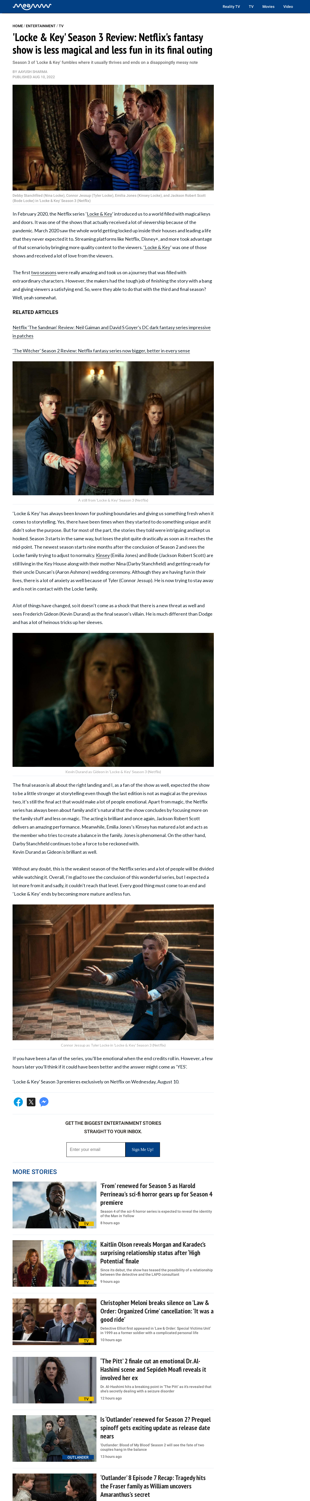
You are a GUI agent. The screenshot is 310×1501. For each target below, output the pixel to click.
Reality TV (231, 6)
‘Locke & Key (156, 247)
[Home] (32, 6)
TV (251, 6)
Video (288, 6)
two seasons (43, 272)
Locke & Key (99, 214)
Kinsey (103, 555)
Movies (268, 6)
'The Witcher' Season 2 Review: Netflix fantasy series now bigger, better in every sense (101, 350)
